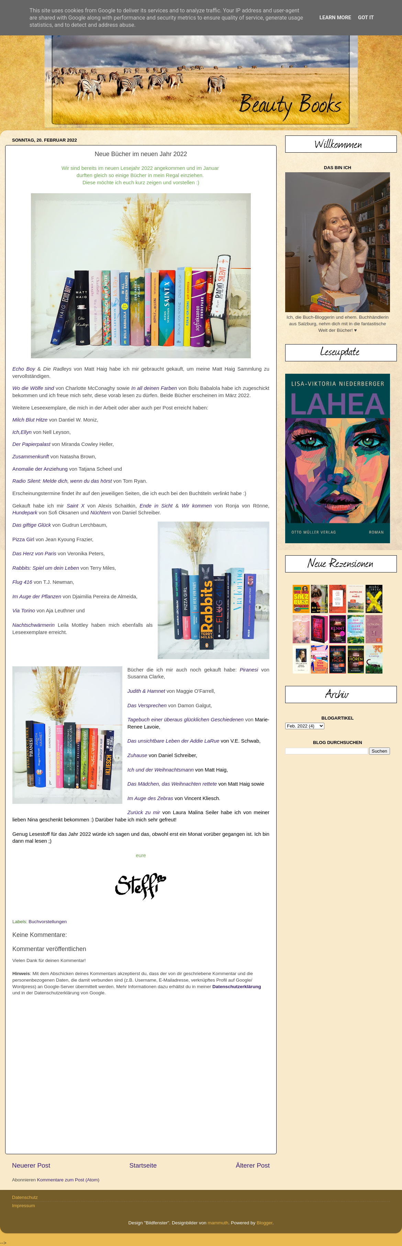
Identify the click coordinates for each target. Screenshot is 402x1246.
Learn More (335, 17)
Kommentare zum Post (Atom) (68, 1179)
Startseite (143, 1165)
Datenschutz (25, 1197)
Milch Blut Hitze (29, 420)
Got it (366, 17)
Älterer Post (253, 1165)
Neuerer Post (31, 1165)
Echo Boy (23, 369)
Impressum (23, 1205)
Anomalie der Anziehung (40, 469)
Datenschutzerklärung (236, 986)
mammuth (218, 1222)
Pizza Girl (23, 539)
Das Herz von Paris (34, 553)
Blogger (264, 1222)
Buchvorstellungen (48, 921)
